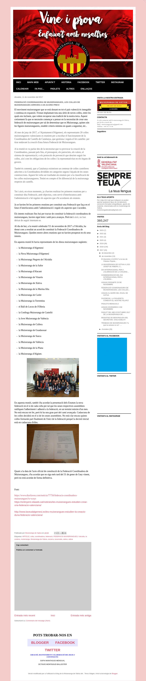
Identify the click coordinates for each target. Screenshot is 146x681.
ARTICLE (25, 536)
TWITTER (52, 650)
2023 (102, 230)
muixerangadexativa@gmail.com (109, 210)
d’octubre (105, 329)
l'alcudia (82, 536)
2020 (102, 240)
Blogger (114, 673)
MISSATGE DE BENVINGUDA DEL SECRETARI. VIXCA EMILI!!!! (114, 319)
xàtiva (70, 539)
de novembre (107, 256)
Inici (53, 615)
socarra (51, 539)
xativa (65, 539)
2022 (102, 234)
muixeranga (25, 539)
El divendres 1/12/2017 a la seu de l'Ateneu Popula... (114, 260)
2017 (102, 250)
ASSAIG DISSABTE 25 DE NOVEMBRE (111, 283)
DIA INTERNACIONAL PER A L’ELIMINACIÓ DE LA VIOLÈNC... (115, 271)
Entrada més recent (24, 615)
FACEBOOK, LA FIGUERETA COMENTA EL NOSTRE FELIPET (115, 299)
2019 (102, 243)
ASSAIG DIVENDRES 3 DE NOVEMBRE (111, 308)
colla (32, 536)
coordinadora (40, 536)
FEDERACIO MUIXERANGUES (66, 536)
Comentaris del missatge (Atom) (38, 621)
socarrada (58, 539)
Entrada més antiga (81, 615)
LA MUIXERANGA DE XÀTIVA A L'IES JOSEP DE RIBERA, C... (115, 265)
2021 (102, 237)
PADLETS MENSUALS (110, 304)
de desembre (107, 253)
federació (49, 536)
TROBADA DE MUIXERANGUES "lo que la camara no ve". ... (115, 324)
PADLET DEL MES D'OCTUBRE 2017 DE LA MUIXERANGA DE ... (115, 313)
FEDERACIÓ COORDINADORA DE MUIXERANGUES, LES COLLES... (115, 289)
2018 (102, 247)
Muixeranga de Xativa (39, 539)
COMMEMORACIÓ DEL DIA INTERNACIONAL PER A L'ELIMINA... (112, 277)
